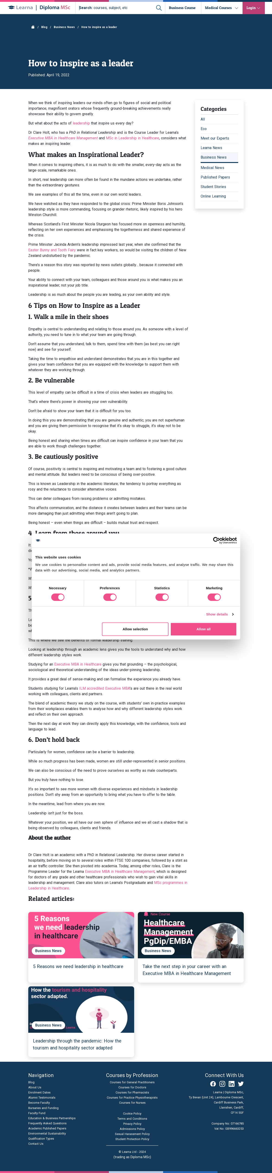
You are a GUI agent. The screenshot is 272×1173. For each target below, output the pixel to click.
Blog (44, 27)
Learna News (211, 148)
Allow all (203, 629)
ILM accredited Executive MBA (104, 688)
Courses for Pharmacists (132, 1092)
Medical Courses (218, 7)
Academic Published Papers (47, 1128)
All (203, 119)
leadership (81, 123)
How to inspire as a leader (99, 27)
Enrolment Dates (39, 1092)
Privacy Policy (132, 1123)
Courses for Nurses (132, 1102)
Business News (64, 27)
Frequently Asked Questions (47, 1123)
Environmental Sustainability (47, 1133)
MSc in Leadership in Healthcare (132, 138)
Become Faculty (39, 1102)
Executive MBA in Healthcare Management (120, 871)
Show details (217, 614)
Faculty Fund (36, 1113)
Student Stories (213, 187)
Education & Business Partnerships (52, 1118)
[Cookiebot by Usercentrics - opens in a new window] (216, 540)
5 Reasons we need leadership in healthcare (78, 966)
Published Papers (215, 177)
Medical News (212, 168)
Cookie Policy (132, 1113)
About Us (34, 1087)
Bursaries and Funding (43, 1108)
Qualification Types (41, 1138)
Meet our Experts (215, 138)
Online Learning (213, 196)
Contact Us (35, 1143)
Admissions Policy (132, 1129)
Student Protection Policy (132, 1139)
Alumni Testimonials (41, 1097)
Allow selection (135, 629)
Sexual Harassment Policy (132, 1134)
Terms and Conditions (132, 1118)
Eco (204, 129)
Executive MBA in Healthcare (77, 664)
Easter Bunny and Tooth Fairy (52, 250)
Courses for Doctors (132, 1087)
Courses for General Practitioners (132, 1082)
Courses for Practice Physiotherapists (132, 1097)
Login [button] (251, 7)
